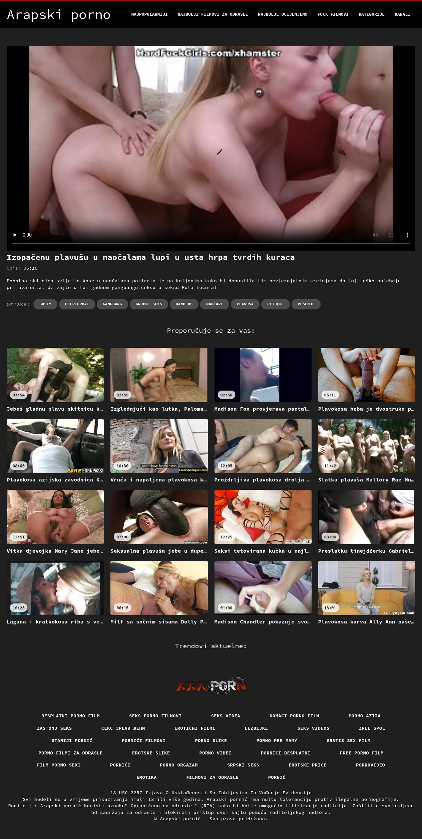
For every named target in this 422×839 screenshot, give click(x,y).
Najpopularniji (149, 14)
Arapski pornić (181, 819)
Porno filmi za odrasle (70, 753)
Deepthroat (77, 303)
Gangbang (112, 303)
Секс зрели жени (123, 728)
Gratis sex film (348, 740)
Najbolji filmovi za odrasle (213, 14)
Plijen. (275, 303)
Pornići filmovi (143, 740)
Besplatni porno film (70, 716)
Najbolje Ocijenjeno (282, 14)
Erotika (146, 777)
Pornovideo (370, 765)
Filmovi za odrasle (212, 777)
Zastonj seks (54, 728)
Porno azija (365, 716)
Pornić (277, 777)
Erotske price (308, 765)
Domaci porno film (294, 716)
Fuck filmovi (333, 14)
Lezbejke (256, 728)
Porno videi (215, 753)
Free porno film (362, 753)
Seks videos (313, 728)
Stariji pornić (72, 740)
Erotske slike (151, 753)
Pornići (120, 765)
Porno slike (211, 740)
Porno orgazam (179, 765)
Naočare (214, 303)
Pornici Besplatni (286, 753)
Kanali (402, 14)
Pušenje (306, 303)
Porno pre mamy (277, 740)
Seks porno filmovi (155, 716)
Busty (45, 303)
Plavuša (245, 303)
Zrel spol (372, 728)
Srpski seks (243, 765)
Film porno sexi (59, 765)
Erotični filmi (195, 728)
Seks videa (226, 716)
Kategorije (372, 14)
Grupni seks (149, 303)
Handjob (184, 303)
